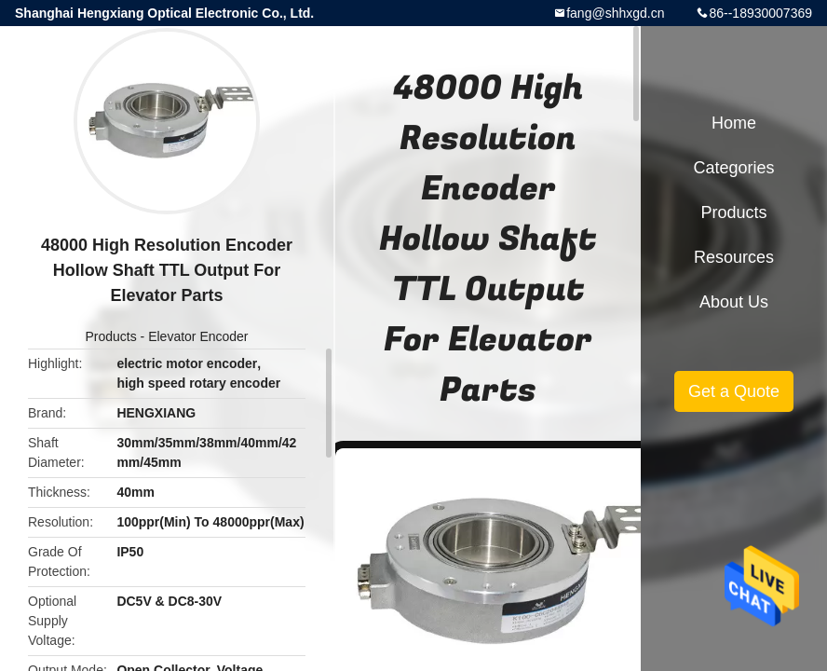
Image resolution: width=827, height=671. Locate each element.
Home (734, 123)
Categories (733, 167)
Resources (734, 257)
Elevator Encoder (198, 336)
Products (110, 336)
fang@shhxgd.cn (615, 13)
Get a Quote (734, 391)
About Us (733, 302)
